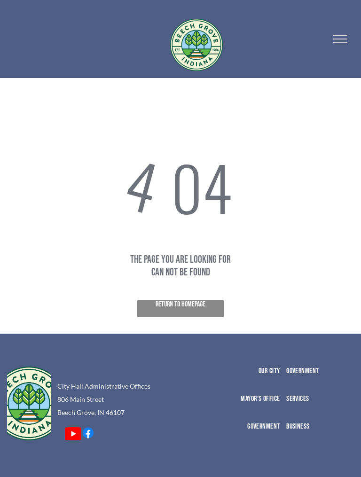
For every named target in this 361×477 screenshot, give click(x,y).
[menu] (340, 39)
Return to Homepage (180, 304)
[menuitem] (247, 380)
